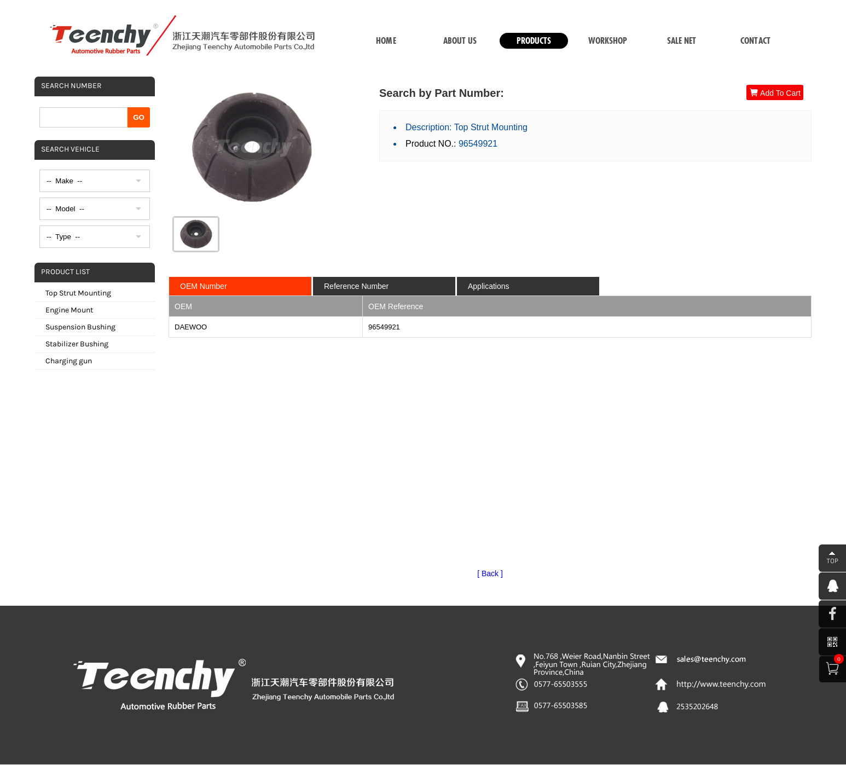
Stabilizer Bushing (76, 344)
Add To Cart (775, 92)
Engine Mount (69, 310)
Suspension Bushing (80, 327)
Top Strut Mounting (78, 293)
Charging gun (68, 361)
